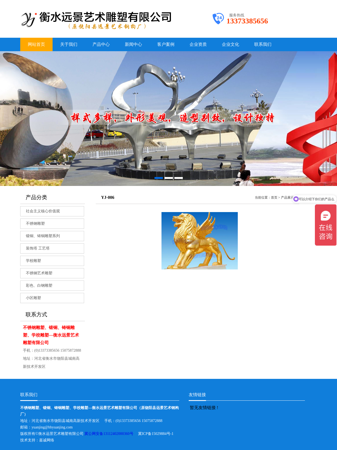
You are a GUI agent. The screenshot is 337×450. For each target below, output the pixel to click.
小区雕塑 (33, 298)
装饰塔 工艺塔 (38, 248)
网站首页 (36, 44)
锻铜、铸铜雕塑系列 (43, 236)
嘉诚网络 (46, 440)
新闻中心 (133, 44)
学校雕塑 (33, 261)
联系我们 (262, 44)
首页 (274, 197)
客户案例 (165, 44)
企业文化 (230, 44)
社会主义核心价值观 (43, 211)
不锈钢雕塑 (35, 223)
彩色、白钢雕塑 (39, 285)
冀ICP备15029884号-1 (157, 434)
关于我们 (68, 44)
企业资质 (198, 44)
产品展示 (287, 197)
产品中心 (101, 44)
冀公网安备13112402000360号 (111, 434)
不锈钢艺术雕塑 (39, 273)
